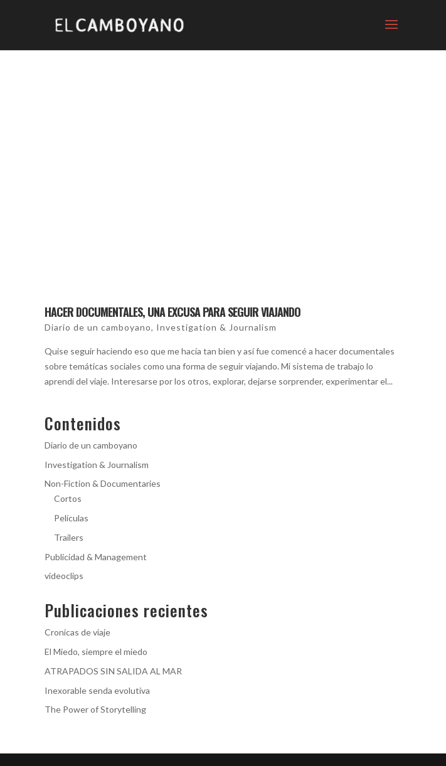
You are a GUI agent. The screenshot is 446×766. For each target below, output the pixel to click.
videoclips (64, 575)
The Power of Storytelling (95, 709)
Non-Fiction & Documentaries (103, 483)
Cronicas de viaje (77, 632)
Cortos (68, 498)
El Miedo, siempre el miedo (96, 651)
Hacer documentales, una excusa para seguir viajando (172, 312)
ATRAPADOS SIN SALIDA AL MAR (113, 671)
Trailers (68, 537)
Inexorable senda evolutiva (97, 690)
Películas (71, 518)
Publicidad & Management (96, 556)
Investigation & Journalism (216, 327)
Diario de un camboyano (98, 327)
